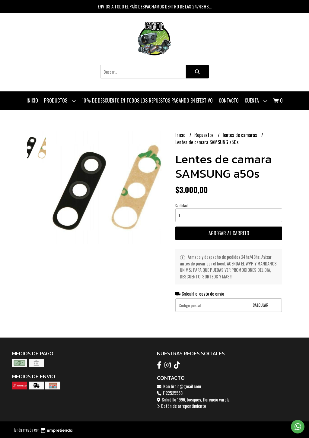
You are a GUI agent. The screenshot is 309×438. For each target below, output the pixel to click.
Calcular (260, 305)
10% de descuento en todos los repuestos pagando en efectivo (147, 100)
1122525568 (170, 393)
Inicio (32, 100)
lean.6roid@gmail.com (179, 386)
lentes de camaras (240, 134)
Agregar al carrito (229, 233)
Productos (60, 101)
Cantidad (181, 205)
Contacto (229, 100)
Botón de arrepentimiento (181, 406)
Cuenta (256, 101)
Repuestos (204, 134)
